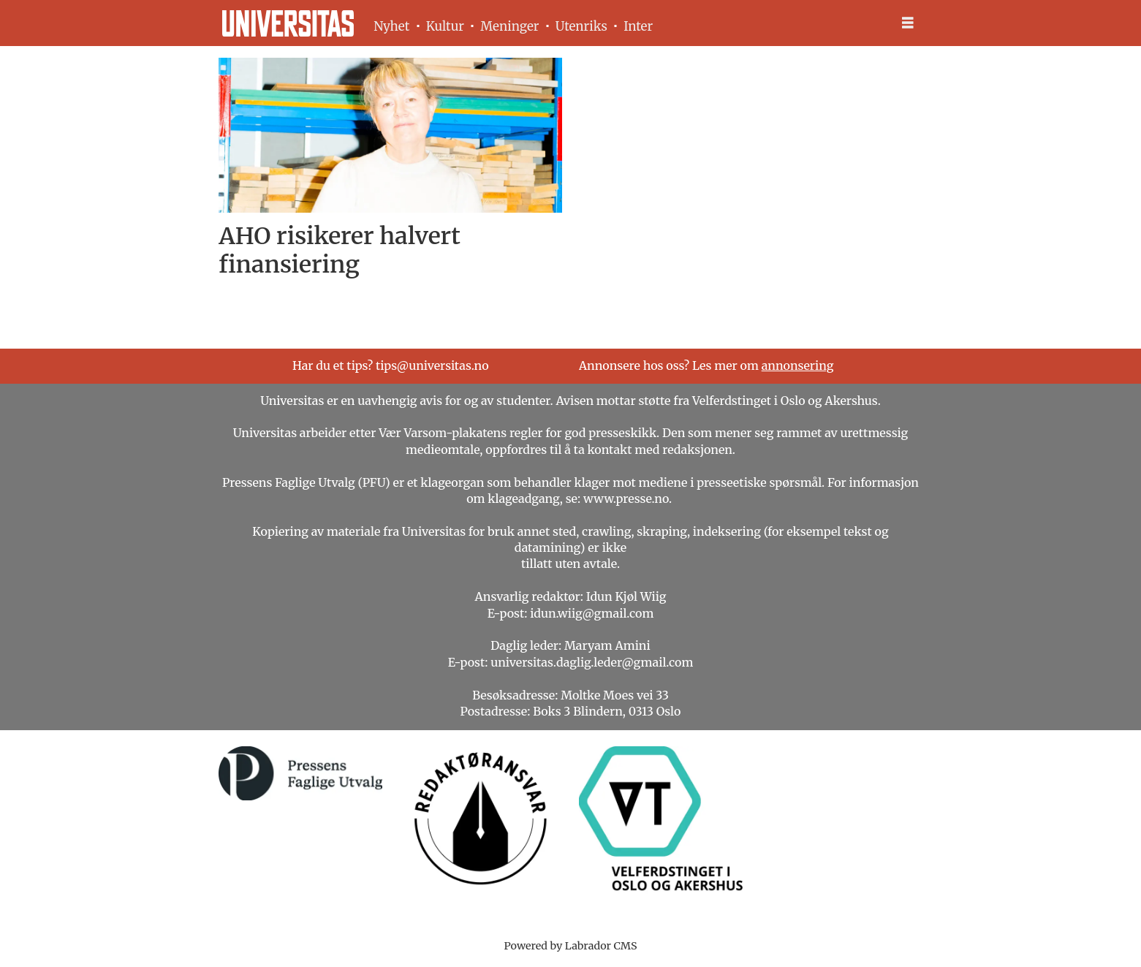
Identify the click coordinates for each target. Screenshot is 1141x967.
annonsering (798, 365)
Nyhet (391, 26)
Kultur (445, 26)
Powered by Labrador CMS (570, 945)
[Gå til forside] (288, 23)
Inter (638, 26)
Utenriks (581, 26)
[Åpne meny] (908, 23)
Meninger (509, 26)
